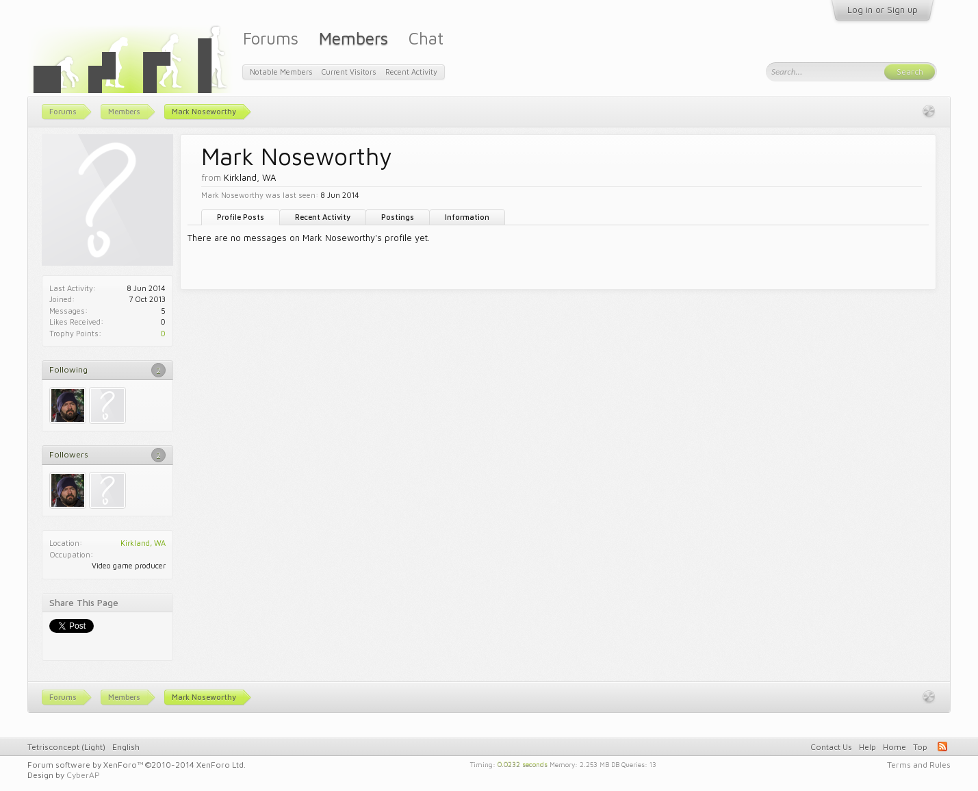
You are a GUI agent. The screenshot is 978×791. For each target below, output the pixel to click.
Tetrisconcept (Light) (66, 747)
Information (467, 216)
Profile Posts (240, 216)
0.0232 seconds (523, 763)
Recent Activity (322, 216)
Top (920, 747)
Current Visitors (349, 71)
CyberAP (83, 775)
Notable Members (281, 71)
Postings (397, 216)
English (126, 747)
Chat (426, 38)
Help (867, 747)
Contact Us (831, 747)
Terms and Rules (919, 764)
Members (353, 38)
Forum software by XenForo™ (136, 764)
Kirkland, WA (143, 542)
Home (894, 747)
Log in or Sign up (882, 9)
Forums (270, 38)
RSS (942, 746)
